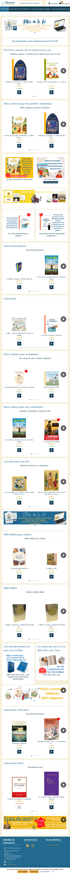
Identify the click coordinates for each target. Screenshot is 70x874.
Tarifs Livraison (10, 864)
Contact (7, 862)
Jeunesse (47, 9)
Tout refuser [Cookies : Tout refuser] (34, 871)
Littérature (26, 9)
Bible (11, 9)
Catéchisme (55, 9)
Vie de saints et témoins (50, 182)
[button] (64, 76)
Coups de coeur (64, 9)
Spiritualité (17, 9)
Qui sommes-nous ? (53, 845)
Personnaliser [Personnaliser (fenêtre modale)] (45, 871)
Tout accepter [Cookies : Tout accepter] (22, 871)
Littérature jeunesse (37, 9)
